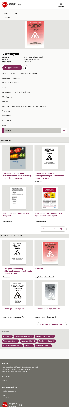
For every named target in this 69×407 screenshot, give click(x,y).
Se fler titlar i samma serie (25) (51, 324)
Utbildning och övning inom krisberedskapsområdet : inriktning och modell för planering (16, 175)
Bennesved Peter (40, 222)
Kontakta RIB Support (9, 391)
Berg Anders (39, 277)
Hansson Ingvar (40, 317)
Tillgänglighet (6, 376)
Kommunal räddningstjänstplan (47, 309)
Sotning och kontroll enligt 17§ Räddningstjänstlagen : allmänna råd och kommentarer (49, 175)
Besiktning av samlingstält (13, 309)
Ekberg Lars (38, 182)
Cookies (4, 380)
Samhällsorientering (22, 336)
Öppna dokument (13, 68)
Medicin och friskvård (11, 346)
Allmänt (6, 336)
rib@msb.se (5, 397)
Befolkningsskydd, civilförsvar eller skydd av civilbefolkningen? (48, 214)
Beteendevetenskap (43, 336)
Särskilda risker (27, 341)
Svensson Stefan (19, 317)
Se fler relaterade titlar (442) (51, 229)
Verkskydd (38, 269)
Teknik (27, 346)
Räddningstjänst (9, 341)
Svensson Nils (7, 222)
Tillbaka (7, 17)
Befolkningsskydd (45, 341)
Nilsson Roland (49, 277)
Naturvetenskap (42, 346)
